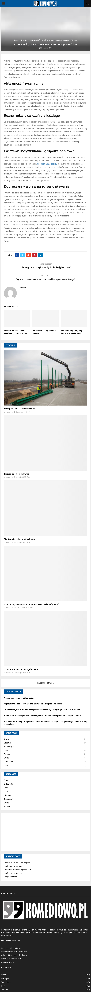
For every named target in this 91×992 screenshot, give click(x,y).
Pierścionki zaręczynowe (11, 959)
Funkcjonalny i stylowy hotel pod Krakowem (71, 332)
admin (22, 287)
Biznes (6, 739)
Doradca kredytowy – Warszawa (14, 952)
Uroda (6, 758)
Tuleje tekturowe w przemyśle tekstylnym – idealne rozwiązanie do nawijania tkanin (42, 716)
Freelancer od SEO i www (11, 948)
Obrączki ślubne (10, 877)
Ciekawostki (8, 762)
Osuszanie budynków (45, 683)
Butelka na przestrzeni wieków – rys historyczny (15, 332)
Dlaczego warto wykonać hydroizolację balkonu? (45, 267)
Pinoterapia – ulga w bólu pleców (44, 332)
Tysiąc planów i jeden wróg (16, 474)
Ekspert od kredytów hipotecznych (17, 870)
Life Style (7, 743)
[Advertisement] (45, 832)
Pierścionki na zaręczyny (13, 873)
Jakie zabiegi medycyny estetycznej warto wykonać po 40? (31, 604)
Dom (6, 750)
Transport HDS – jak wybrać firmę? (20, 409)
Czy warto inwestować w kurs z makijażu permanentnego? (45, 279)
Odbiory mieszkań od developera (17, 863)
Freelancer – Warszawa (13, 866)
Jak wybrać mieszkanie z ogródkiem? (21, 669)
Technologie (8, 747)
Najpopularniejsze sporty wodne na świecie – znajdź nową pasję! (33, 704)
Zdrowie (7, 754)
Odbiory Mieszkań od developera (14, 955)
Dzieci (6, 765)
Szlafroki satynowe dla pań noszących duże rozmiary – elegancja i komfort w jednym (42, 710)
